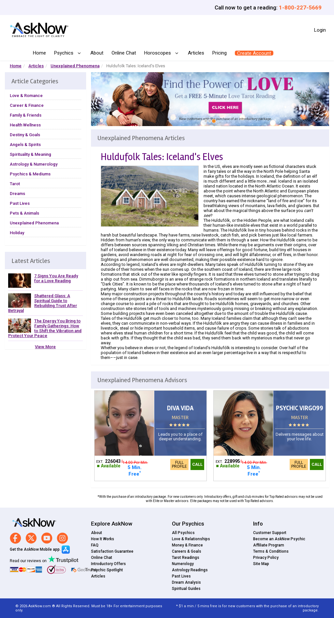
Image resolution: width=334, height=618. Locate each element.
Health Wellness (25, 124)
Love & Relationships (191, 539)
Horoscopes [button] (158, 53)
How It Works (102, 539)
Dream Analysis (186, 582)
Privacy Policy (266, 557)
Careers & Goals (186, 551)
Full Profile (179, 464)
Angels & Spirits (25, 144)
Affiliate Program (268, 545)
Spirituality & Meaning (30, 154)
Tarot (15, 183)
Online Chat (124, 53)
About (96, 53)
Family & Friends (25, 115)
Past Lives (20, 203)
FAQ (95, 545)
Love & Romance (26, 95)
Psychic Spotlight (107, 570)
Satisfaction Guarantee (112, 551)
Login (320, 30)
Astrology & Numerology (33, 164)
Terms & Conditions (271, 551)
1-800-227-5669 (300, 7)
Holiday (17, 232)
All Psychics (183, 532)
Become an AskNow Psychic (279, 539)
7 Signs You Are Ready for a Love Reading (56, 278)
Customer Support (269, 532)
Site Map (261, 563)
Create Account (254, 53)
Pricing (219, 53)
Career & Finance (27, 105)
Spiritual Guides (186, 588)
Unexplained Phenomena (75, 65)
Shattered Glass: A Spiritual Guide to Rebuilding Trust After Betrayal (42, 303)
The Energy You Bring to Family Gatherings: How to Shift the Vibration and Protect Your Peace (45, 328)
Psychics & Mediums (30, 173)
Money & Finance (187, 545)
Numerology (183, 563)
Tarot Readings (185, 557)
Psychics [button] (64, 53)
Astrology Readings (190, 570)
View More (45, 346)
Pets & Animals (24, 213)
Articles (196, 53)
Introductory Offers (108, 563)
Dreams (17, 193)
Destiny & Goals (25, 134)
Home (39, 53)
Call (197, 464)
